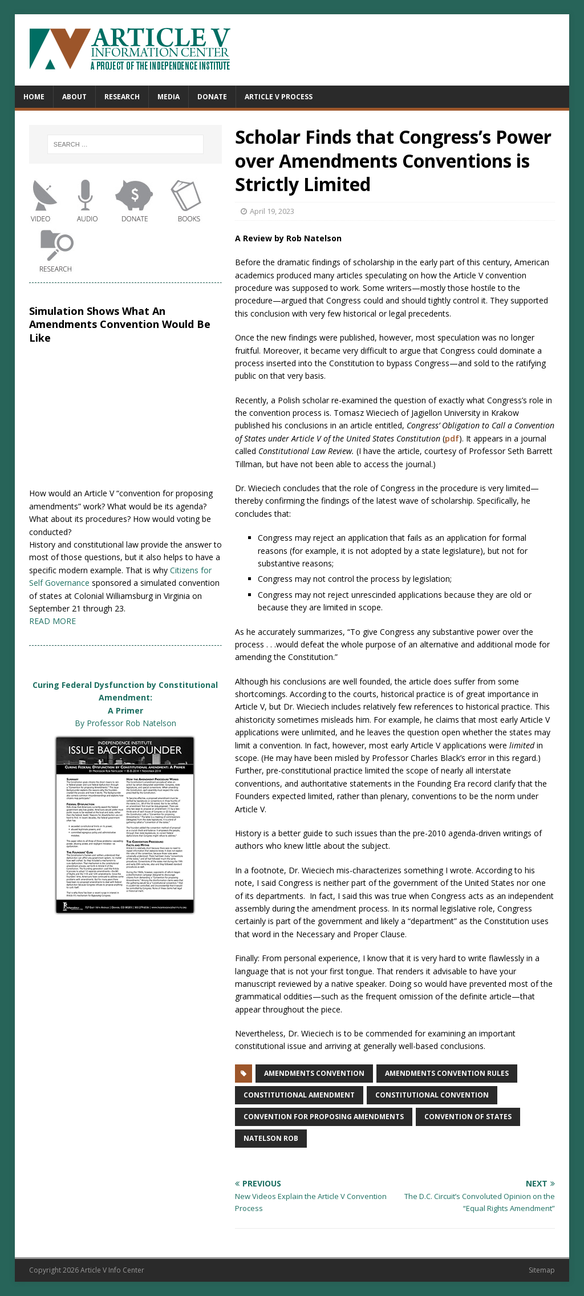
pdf (452, 438)
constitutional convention (432, 1095)
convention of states (468, 1116)
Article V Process (279, 97)
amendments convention (314, 1073)
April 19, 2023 (272, 211)
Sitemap (542, 1270)
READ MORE (52, 620)
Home (33, 97)
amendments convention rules (447, 1073)
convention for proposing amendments (324, 1116)
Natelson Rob (271, 1138)
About (74, 97)
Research (122, 97)
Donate (212, 97)
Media (168, 97)
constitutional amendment (299, 1095)
